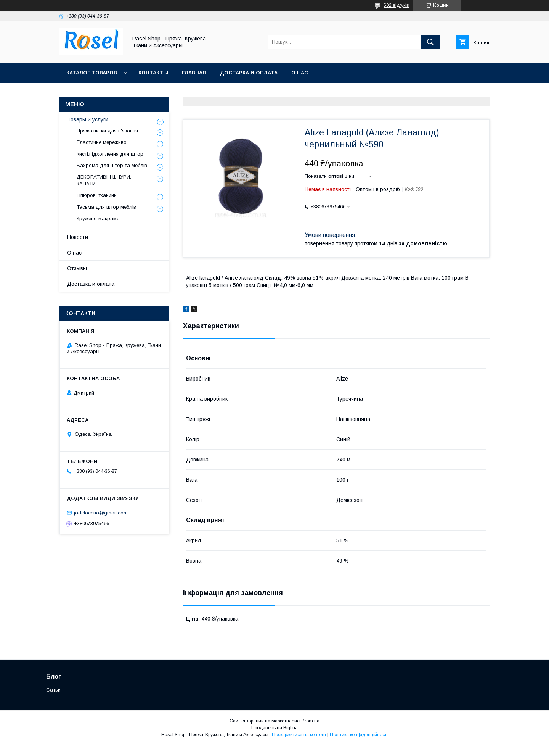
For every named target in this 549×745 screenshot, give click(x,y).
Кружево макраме (98, 218)
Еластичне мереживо (102, 142)
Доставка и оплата (249, 73)
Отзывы (77, 268)
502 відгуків (396, 5)
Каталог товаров (91, 73)
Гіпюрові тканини (97, 195)
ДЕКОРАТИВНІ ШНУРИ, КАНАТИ (104, 180)
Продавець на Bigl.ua (274, 727)
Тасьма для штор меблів (106, 207)
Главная (194, 73)
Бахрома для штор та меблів (112, 165)
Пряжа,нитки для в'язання (107, 131)
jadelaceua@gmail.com (101, 513)
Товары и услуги (87, 119)
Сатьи (53, 690)
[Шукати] (430, 42)
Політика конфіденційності (359, 734)
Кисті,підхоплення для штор (110, 154)
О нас (299, 73)
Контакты (153, 73)
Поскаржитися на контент (299, 734)
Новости (77, 237)
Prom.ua (310, 721)
